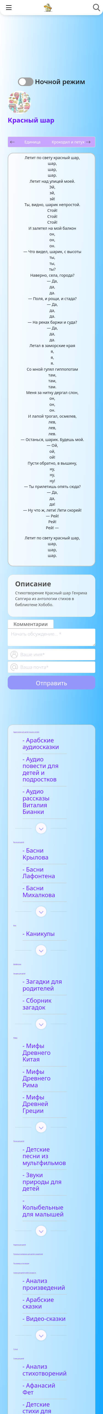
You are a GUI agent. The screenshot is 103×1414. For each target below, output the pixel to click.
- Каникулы (40, 893)
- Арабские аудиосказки (42, 744)
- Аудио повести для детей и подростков (47, 766)
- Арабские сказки (50, 1212)
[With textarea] (51, 637)
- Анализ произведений (45, 1196)
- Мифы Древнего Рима (50, 1021)
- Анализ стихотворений (46, 1275)
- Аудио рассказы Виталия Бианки (49, 788)
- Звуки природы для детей (48, 1104)
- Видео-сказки (46, 1224)
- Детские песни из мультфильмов (51, 1085)
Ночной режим (60, 81)
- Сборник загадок (51, 960)
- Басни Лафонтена (52, 842)
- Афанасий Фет (47, 1290)
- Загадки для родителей (44, 945)
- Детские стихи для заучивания (53, 1306)
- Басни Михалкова (52, 854)
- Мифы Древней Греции (49, 1040)
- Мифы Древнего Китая (50, 1002)
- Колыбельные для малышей (52, 1123)
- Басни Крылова (48, 830)
